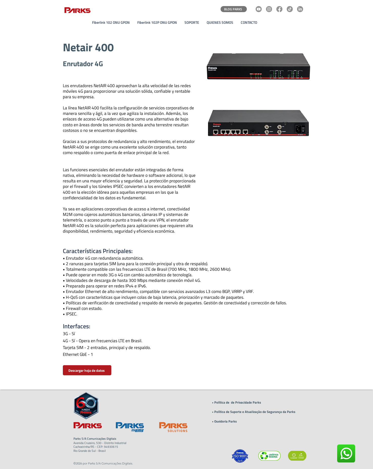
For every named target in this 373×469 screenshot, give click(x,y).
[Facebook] (279, 9)
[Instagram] (269, 9)
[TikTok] (290, 9)
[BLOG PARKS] (234, 9)
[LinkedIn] (300, 9)
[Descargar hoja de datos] (87, 370)
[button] (192, 22)
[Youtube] (259, 9)
